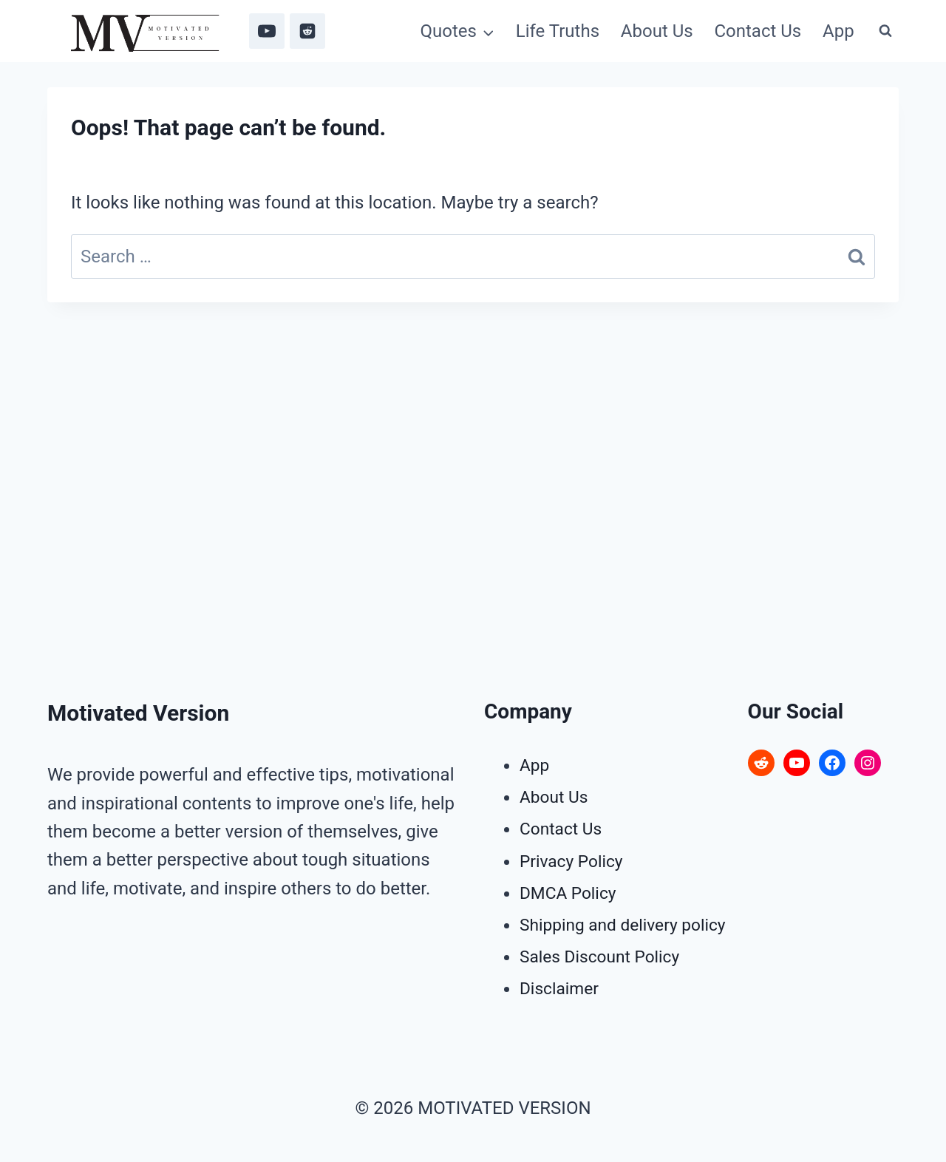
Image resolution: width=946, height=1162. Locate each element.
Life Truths (557, 31)
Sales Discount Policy (604, 956)
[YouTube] (267, 31)
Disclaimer (561, 988)
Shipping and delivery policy (629, 924)
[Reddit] (307, 31)
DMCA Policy (571, 893)
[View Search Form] (885, 31)
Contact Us (757, 31)
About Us (657, 31)
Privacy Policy (574, 861)
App (838, 31)
